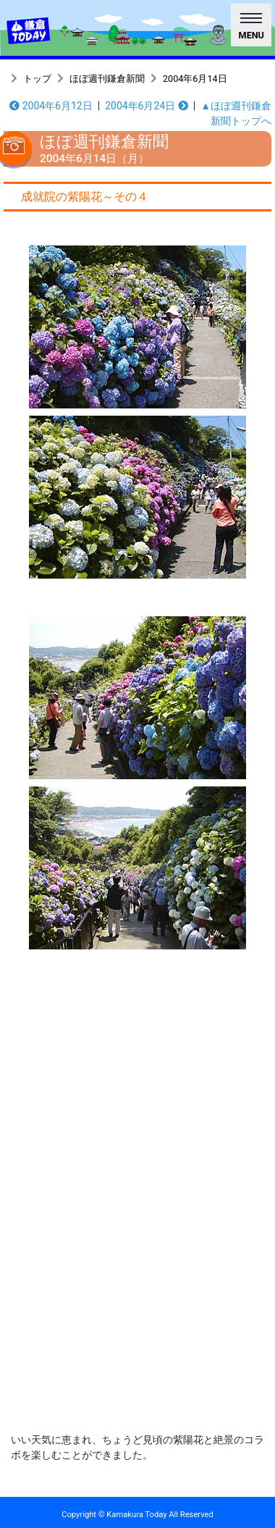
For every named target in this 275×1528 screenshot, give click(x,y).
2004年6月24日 (146, 106)
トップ (37, 78)
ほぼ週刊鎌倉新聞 (107, 78)
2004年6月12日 (51, 106)
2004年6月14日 (195, 78)
